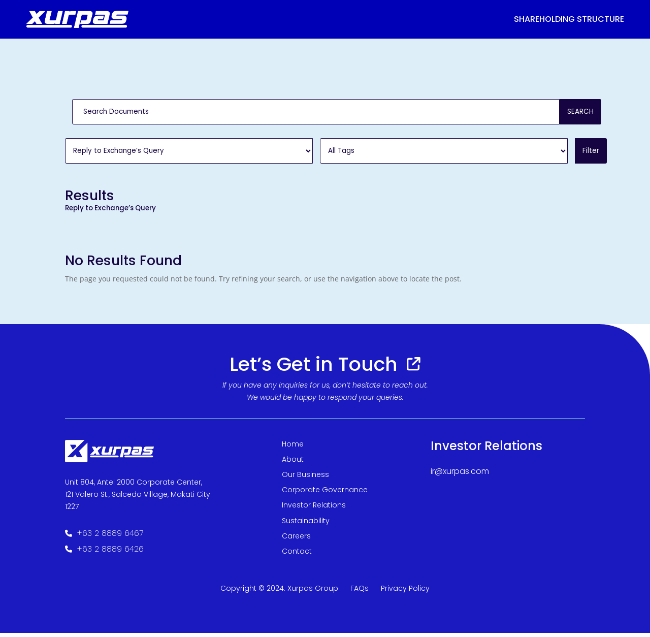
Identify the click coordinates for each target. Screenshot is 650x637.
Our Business (305, 478)
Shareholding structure (569, 19)
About (293, 463)
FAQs (359, 592)
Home (293, 448)
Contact (297, 555)
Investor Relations (314, 509)
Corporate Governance (325, 494)
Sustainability (306, 525)
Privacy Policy (405, 592)
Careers (296, 540)
